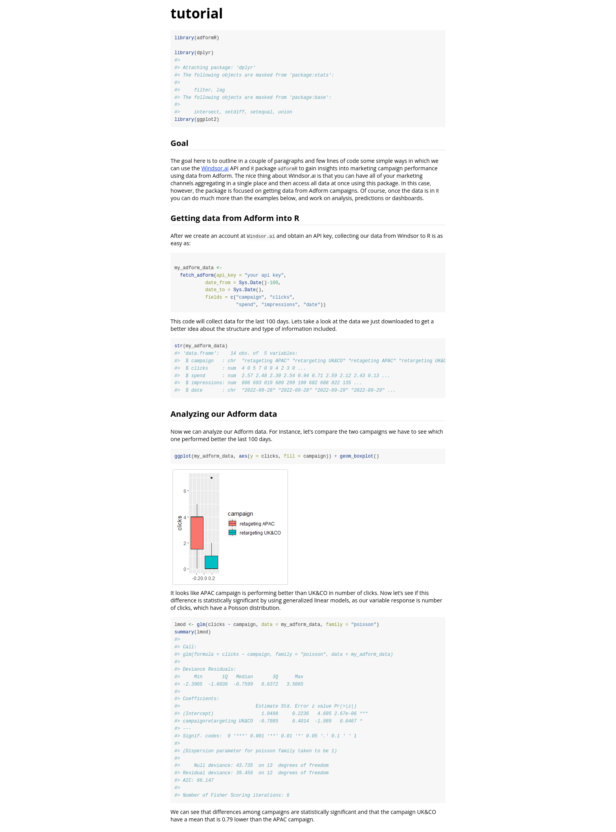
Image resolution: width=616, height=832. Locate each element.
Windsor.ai (215, 169)
